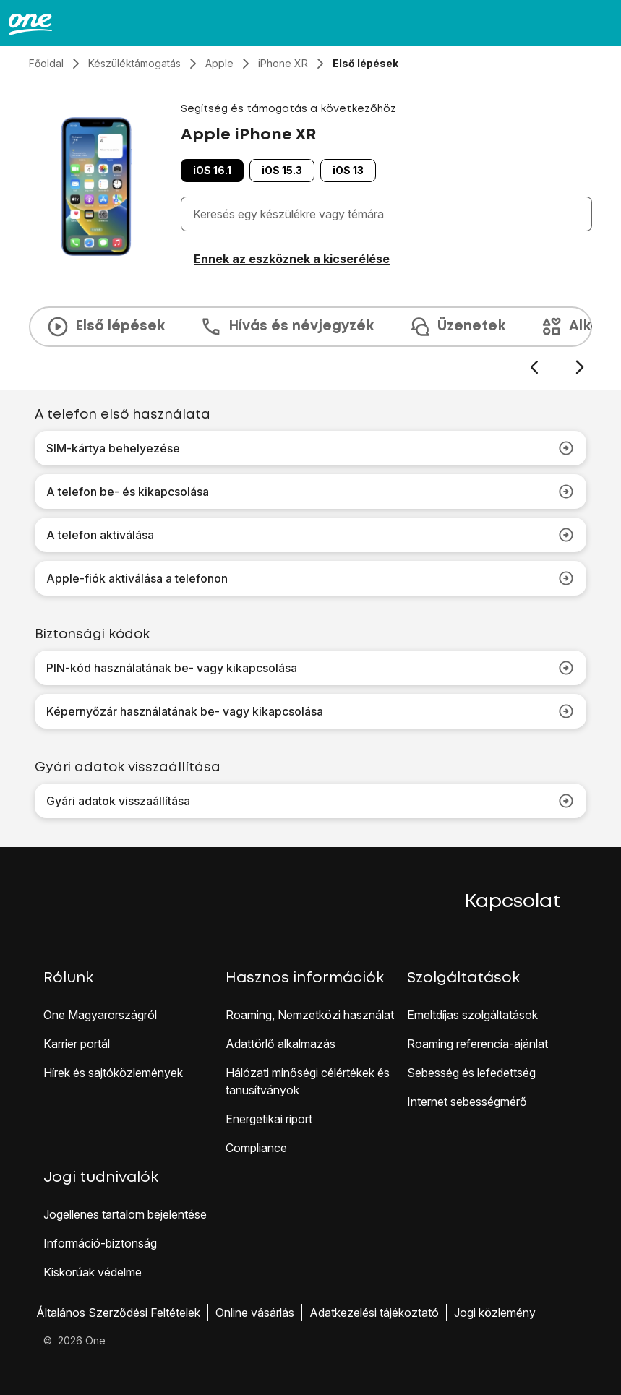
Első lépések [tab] (105, 326)
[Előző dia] (534, 367)
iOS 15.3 (282, 170)
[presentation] (310, 341)
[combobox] (389, 214)
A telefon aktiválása (310, 535)
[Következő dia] (579, 367)
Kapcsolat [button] (512, 902)
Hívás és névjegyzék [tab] (287, 326)
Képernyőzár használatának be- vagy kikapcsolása (310, 711)
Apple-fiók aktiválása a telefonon (310, 578)
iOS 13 (348, 170)
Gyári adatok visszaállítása (310, 801)
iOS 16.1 (212, 170)
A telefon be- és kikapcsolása (310, 491)
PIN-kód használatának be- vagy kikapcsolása (310, 668)
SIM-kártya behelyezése (310, 448)
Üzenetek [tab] (456, 326)
